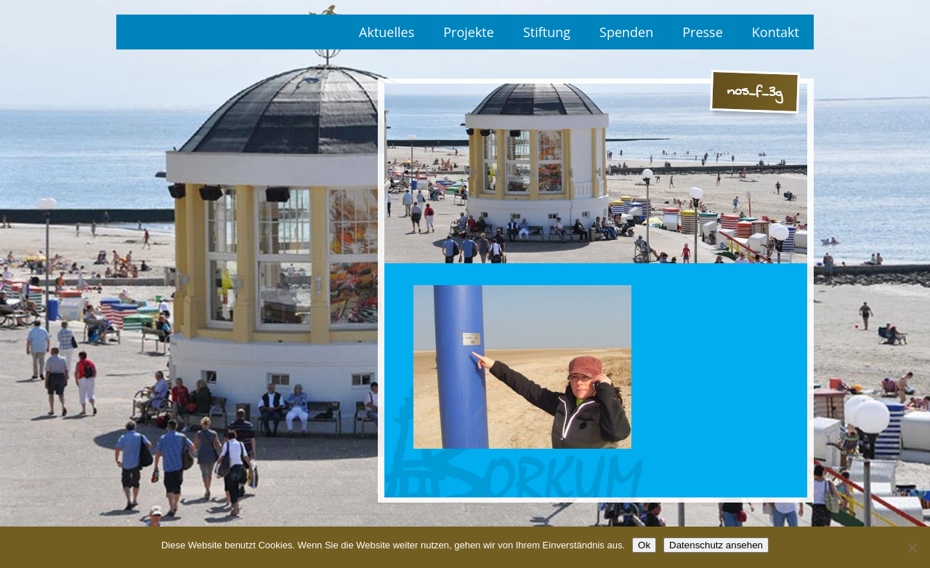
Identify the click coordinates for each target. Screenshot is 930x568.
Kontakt (775, 32)
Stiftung (546, 32)
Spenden (626, 32)
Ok (644, 545)
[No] (912, 547)
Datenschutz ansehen (716, 545)
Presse (702, 32)
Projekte (468, 32)
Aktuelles (386, 32)
